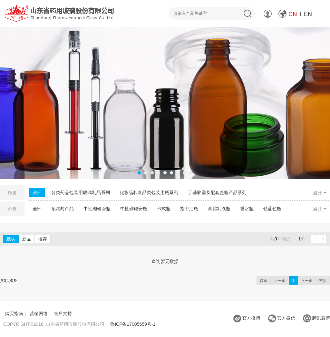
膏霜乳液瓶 (219, 208)
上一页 (280, 280)
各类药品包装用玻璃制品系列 (80, 192)
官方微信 (281, 318)
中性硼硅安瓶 (133, 208)
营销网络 (39, 313)
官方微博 (246, 318)
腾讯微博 (316, 318)
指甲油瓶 (189, 208)
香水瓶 (247, 208)
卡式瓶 (163, 208)
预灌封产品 (62, 208)
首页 (263, 280)
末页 (323, 280)
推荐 (42, 238)
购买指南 (14, 313)
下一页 (307, 280)
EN (308, 14)
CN (293, 14)
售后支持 (63, 313)
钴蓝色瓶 (272, 208)
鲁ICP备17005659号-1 (132, 324)
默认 (10, 238)
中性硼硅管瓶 (97, 208)
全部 (37, 192)
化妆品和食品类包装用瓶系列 (149, 192)
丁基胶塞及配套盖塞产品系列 (217, 192)
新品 (26, 238)
